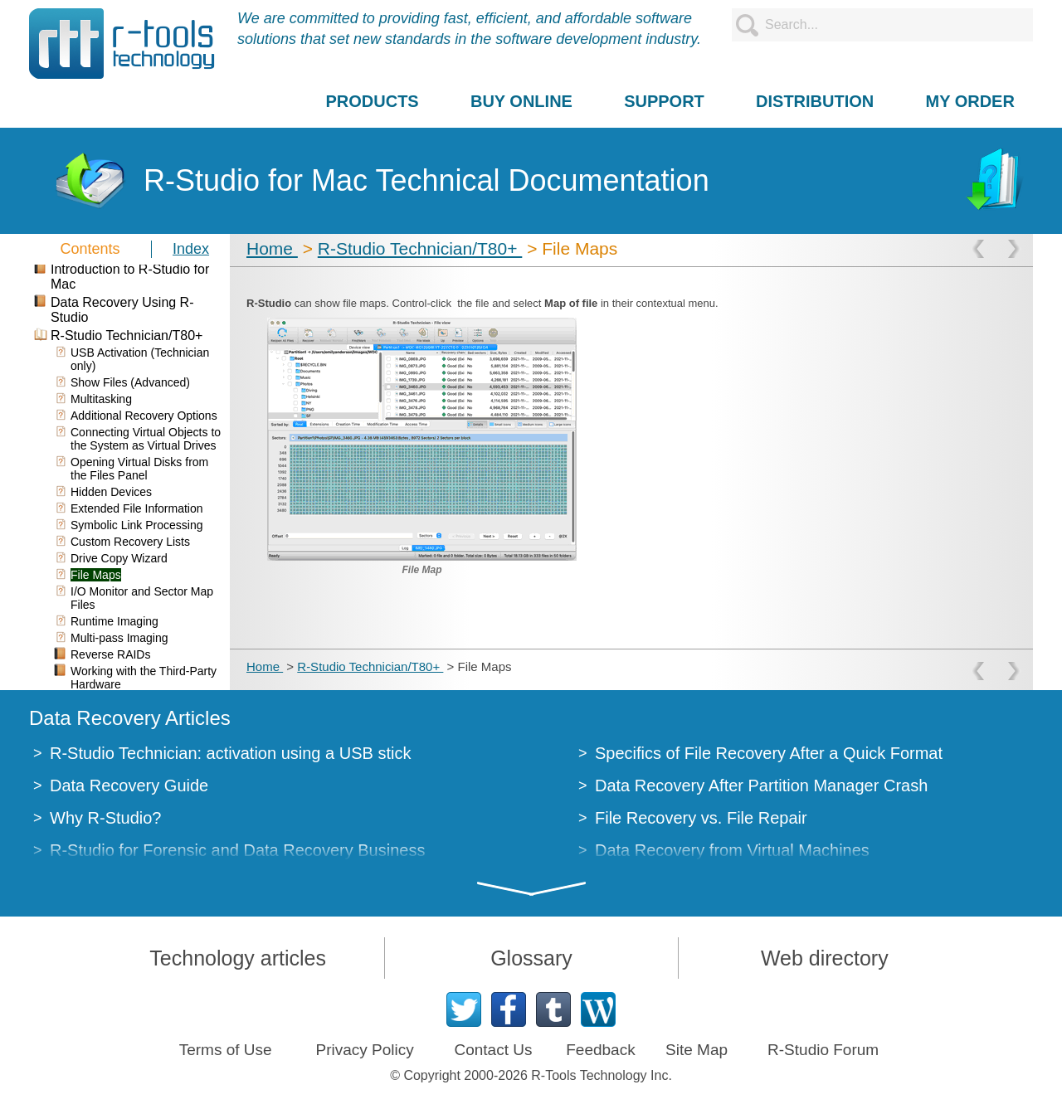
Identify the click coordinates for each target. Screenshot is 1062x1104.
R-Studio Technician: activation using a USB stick (230, 753)
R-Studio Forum (823, 1049)
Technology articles (237, 958)
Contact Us (493, 1049)
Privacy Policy (364, 1049)
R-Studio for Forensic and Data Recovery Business (237, 850)
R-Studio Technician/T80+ (420, 248)
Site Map (696, 1049)
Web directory (825, 958)
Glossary (531, 958)
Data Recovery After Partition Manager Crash (761, 785)
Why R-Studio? (106, 818)
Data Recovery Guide (129, 785)
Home (272, 248)
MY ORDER (969, 101)
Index (191, 249)
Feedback (600, 1049)
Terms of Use (225, 1049)
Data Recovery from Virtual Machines (732, 850)
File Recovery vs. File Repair (701, 818)
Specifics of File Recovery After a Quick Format (769, 753)
